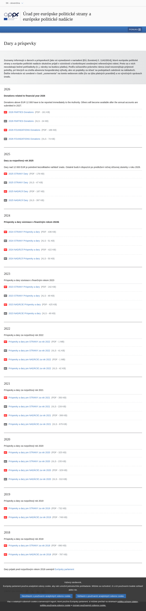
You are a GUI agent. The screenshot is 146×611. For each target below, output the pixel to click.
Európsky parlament (64, 569)
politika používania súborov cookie (55, 607)
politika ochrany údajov (127, 603)
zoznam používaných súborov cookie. (89, 607)
